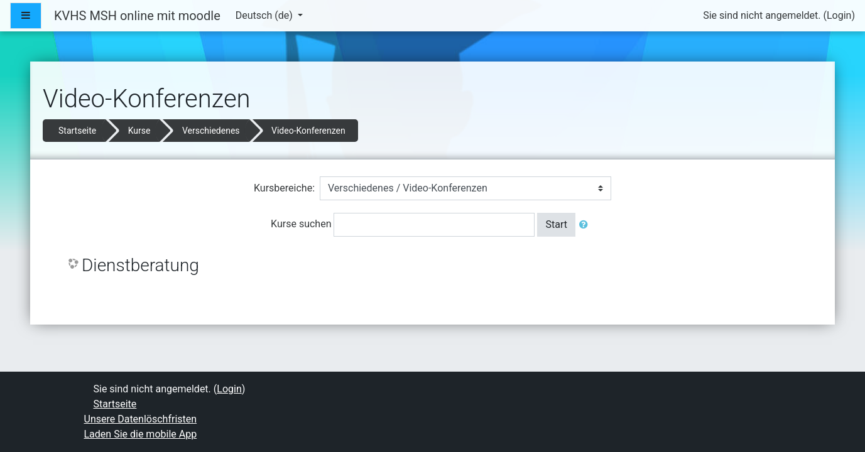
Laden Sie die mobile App (140, 434)
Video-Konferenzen (308, 131)
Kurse (139, 131)
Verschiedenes (211, 131)
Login (839, 15)
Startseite (77, 131)
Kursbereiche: (284, 188)
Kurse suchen (301, 224)
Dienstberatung (140, 265)
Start (556, 224)
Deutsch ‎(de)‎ (265, 15)
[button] (586, 225)
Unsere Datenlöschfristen (140, 419)
